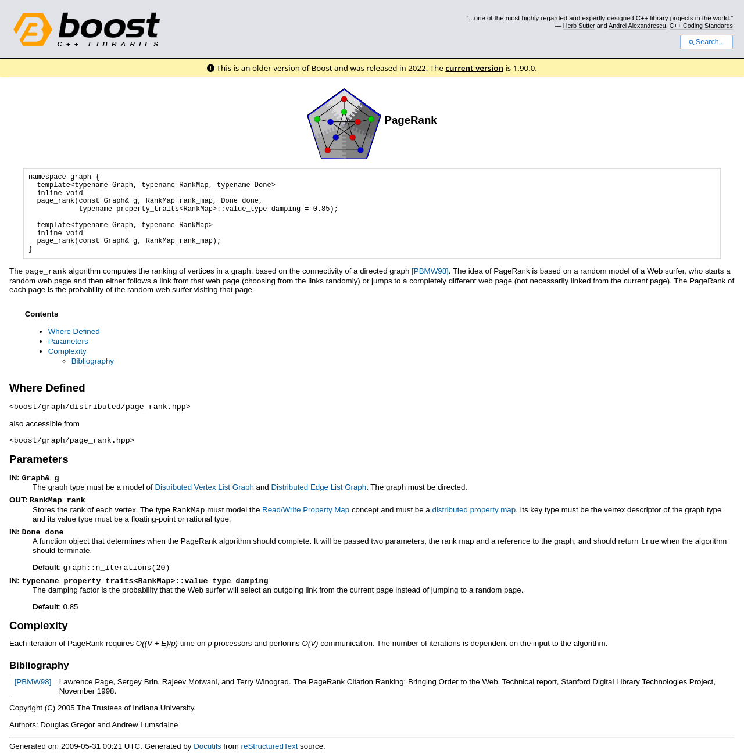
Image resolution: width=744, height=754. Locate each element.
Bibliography (92, 360)
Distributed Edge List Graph (318, 484)
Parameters (68, 340)
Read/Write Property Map (305, 506)
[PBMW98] (430, 271)
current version (474, 68)
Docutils (207, 740)
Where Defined (74, 330)
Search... (706, 42)
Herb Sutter (579, 25)
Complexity (67, 350)
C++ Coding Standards (701, 25)
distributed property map (474, 506)
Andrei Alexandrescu (637, 25)
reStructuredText (269, 740)
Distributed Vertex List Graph (204, 484)
